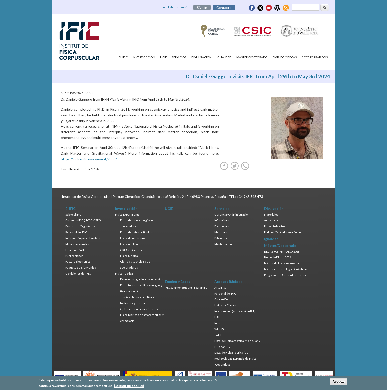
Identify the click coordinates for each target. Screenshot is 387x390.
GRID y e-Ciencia (131, 250)
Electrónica (221, 226)
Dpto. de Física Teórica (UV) (232, 352)
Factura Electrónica (78, 261)
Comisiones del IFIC (78, 273)
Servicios (179, 57)
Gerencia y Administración (231, 214)
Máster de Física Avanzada (281, 263)
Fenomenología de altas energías (141, 279)
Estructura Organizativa (80, 226)
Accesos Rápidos (315, 57)
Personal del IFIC (76, 232)
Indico (218, 323)
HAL (217, 317)
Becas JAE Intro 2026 (277, 257)
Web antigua (222, 364)
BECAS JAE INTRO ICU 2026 (281, 251)
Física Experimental (127, 214)
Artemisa (220, 287)
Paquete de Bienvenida (80, 267)
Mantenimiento (224, 244)
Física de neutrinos (132, 238)
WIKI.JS (219, 329)
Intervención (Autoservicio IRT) (234, 311)
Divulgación (201, 57)
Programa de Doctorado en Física (285, 275)
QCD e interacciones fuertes (139, 309)
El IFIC (123, 57)
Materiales (271, 214)
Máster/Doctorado (252, 57)
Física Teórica (124, 273)
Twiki (217, 334)
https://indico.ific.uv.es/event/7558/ (89, 159)
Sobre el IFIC (73, 214)
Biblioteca (220, 238)
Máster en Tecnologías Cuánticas (285, 269)
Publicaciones (74, 255)
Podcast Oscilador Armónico (282, 232)
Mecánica (220, 232)
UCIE (163, 57)
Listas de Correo (225, 305)
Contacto (223, 7)
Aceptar (338, 382)
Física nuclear (129, 244)
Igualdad (224, 57)
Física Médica (129, 255)
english (168, 7)
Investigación (144, 57)
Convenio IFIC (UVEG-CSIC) (83, 220)
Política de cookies (129, 387)
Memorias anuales (77, 244)
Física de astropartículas (136, 232)
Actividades (272, 220)
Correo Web (222, 299)
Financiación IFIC (76, 250)
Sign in (202, 7)
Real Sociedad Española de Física (235, 358)
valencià (182, 7)
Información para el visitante (83, 238)
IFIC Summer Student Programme (186, 287)
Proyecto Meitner (275, 226)
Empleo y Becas (285, 57)
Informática (221, 220)
